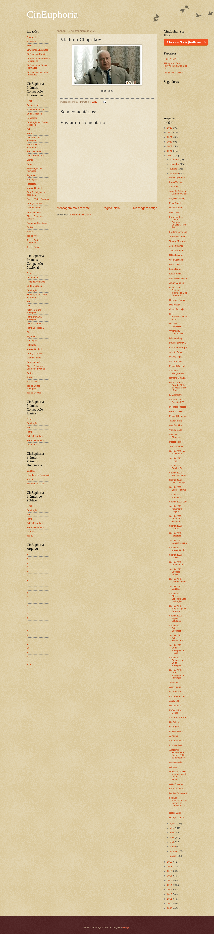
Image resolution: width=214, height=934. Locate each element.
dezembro (175, 159)
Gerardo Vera (175, 411)
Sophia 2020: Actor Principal (177, 473)
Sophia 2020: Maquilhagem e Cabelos (177, 608)
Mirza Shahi (175, 203)
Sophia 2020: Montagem (175, 495)
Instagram (31, 41)
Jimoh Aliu (174, 682)
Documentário (33, 105)
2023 (170, 141)
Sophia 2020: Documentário (177, 563)
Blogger (126, 927)
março (173, 846)
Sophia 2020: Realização (175, 466)
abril (172, 842)
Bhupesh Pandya (177, 343)
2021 (170, 151)
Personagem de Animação (34, 169)
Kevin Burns (175, 269)
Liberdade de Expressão (38, 475)
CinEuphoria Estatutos (37, 50)
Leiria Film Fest (171, 59)
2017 (170, 871)
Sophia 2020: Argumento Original (175, 509)
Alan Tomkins (175, 425)
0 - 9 (29, 665)
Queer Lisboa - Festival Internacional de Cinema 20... (178, 291)
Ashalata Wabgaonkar (176, 371)
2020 (170, 155)
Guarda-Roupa (34, 207)
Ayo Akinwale (175, 762)
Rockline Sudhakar (175, 324)
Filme (29, 101)
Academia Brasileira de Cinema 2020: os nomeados (177, 754)
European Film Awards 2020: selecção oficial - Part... (177, 386)
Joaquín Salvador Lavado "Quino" (178, 192)
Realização (32, 118)
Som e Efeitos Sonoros (38, 199)
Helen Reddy (175, 207)
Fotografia (31, 184)
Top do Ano (32, 236)
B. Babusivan (175, 691)
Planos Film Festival (173, 72)
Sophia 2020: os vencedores (177, 452)
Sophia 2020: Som (178, 501)
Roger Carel (175, 813)
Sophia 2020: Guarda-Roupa (177, 580)
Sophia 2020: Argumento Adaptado (175, 519)
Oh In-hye (174, 726)
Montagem (32, 179)
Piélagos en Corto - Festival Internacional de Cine (175, 66)
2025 (170, 132)
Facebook (31, 37)
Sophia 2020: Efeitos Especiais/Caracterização (177, 597)
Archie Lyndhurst (177, 177)
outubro (174, 168)
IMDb (29, 45)
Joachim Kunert (176, 446)
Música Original (34, 188)
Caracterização (34, 212)
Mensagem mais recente (73, 208)
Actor (29, 129)
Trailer (30, 231)
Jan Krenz (174, 701)
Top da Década (34, 247)
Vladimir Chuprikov (175, 435)
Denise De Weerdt (178, 793)
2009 (170, 908)
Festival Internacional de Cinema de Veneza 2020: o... (178, 803)
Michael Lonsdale (177, 407)
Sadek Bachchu (176, 740)
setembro (174, 173)
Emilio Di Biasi (176, 264)
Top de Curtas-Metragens (34, 241)
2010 (170, 903)
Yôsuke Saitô (175, 430)
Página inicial (111, 208)
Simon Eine (174, 186)
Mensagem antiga (145, 208)
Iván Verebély (175, 338)
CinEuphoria (52, 14)
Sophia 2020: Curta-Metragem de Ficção (176, 649)
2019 (170, 862)
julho (172, 828)
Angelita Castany (177, 198)
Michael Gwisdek (177, 366)
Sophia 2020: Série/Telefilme (177, 488)
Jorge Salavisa (176, 246)
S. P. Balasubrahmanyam (178, 316)
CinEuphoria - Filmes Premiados (37, 66)
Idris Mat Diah (175, 745)
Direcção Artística (35, 203)
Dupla (29, 164)
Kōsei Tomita (175, 273)
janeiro (173, 856)
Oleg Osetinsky (176, 260)
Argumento (32, 175)
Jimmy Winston (176, 283)
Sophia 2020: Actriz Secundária (176, 638)
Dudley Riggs (175, 356)
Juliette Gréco (175, 352)
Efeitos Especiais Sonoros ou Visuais (36, 367)
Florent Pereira (176, 731)
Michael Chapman (178, 416)
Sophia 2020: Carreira (175, 527)
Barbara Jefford (176, 788)
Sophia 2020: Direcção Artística (175, 572)
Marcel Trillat (175, 442)
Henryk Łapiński (177, 817)
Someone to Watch (36, 483)
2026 (170, 128)
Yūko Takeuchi (176, 250)
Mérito (30, 479)
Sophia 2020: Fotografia (175, 534)
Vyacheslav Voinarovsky (176, 332)
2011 (170, 899)
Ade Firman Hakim (178, 717)
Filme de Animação (36, 109)
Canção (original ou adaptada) (36, 193)
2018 (170, 866)
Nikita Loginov (176, 255)
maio (172, 837)
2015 (170, 880)
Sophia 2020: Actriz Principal (177, 481)
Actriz (29, 133)
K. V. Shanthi (175, 395)
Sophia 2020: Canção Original (178, 541)
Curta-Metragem (34, 113)
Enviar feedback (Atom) (80, 214)
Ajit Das (173, 767)
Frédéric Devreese (178, 232)
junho (173, 832)
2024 (170, 137)
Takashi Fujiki (175, 420)
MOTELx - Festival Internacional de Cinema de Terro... (178, 775)
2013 (170, 889)
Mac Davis (174, 212)
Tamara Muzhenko (178, 241)
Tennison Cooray (177, 236)
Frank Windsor (176, 182)
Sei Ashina (174, 722)
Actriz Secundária (35, 155)
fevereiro (174, 851)
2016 (170, 875)
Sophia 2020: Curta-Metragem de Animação (176, 674)
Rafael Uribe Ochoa (175, 711)
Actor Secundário (35, 151)
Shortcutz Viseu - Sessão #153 (177, 400)
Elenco (30, 160)
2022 (170, 146)
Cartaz (30, 227)
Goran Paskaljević (178, 309)
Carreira (31, 471)
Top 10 (30, 535)
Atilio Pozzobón (176, 784)
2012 (170, 894)
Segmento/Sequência (37, 223)
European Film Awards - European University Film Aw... (177, 222)
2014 (170, 885)
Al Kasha (173, 736)
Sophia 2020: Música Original (178, 548)
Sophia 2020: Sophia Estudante (175, 618)
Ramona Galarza (177, 378)
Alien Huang (175, 687)
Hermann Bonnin (177, 300)
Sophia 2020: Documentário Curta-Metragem (177, 661)
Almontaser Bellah (178, 278)
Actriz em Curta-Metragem (34, 145)
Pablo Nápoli (175, 304)
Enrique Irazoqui (177, 696)
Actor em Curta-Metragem (34, 138)
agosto (173, 823)
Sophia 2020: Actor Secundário (176, 628)
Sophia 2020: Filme (175, 459)
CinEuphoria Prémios (37, 54)
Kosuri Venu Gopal (178, 347)
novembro (175, 164)
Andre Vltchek (176, 361)
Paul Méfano (175, 705)
